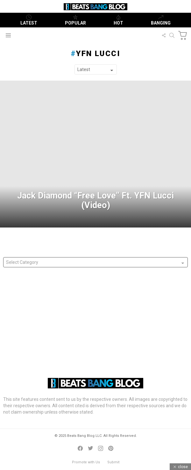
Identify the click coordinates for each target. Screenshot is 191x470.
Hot (118, 20)
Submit (113, 462)
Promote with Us (86, 462)
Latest (28, 20)
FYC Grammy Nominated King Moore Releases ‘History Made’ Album (74, 313)
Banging (161, 20)
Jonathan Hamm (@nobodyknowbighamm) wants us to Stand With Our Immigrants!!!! (92, 304)
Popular (75, 20)
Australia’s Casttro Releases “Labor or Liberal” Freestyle (61, 332)
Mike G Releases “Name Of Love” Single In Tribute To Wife (63, 323)
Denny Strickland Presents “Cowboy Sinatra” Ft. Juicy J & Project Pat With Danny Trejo (93, 341)
